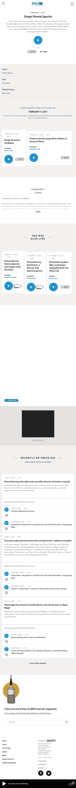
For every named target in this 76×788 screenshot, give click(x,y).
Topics (4, 744)
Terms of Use (42, 764)
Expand (38, 212)
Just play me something (15, 784)
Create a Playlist (8, 759)
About (4, 755)
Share (43, 52)
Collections (6, 748)
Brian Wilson (35, 149)
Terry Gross (6, 83)
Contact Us (41, 768)
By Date (4, 752)
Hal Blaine (9, 150)
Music (4, 93)
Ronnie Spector (7, 73)
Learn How (12, 400)
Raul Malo (54, 278)
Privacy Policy (42, 761)
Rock (8, 93)
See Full (39, 193)
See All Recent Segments (38, 663)
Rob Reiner (32, 278)
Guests (4, 741)
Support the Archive (9, 763)
